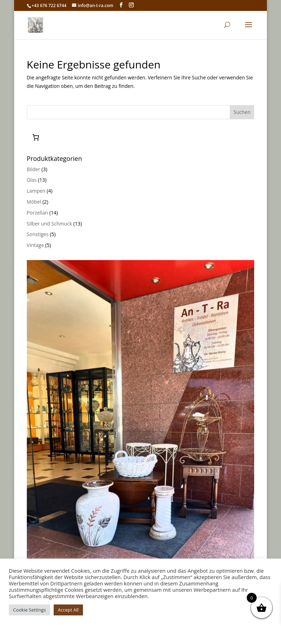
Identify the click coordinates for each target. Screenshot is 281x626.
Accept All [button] (68, 610)
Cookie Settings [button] (29, 610)
